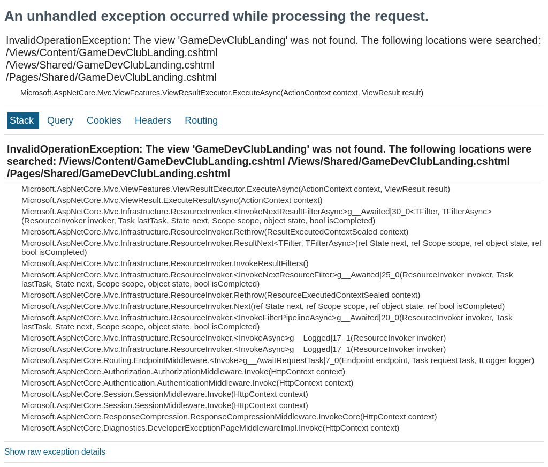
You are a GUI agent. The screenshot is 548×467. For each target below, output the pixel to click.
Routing (201, 120)
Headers (154, 120)
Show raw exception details (54, 451)
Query (61, 120)
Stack (23, 120)
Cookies (105, 120)
